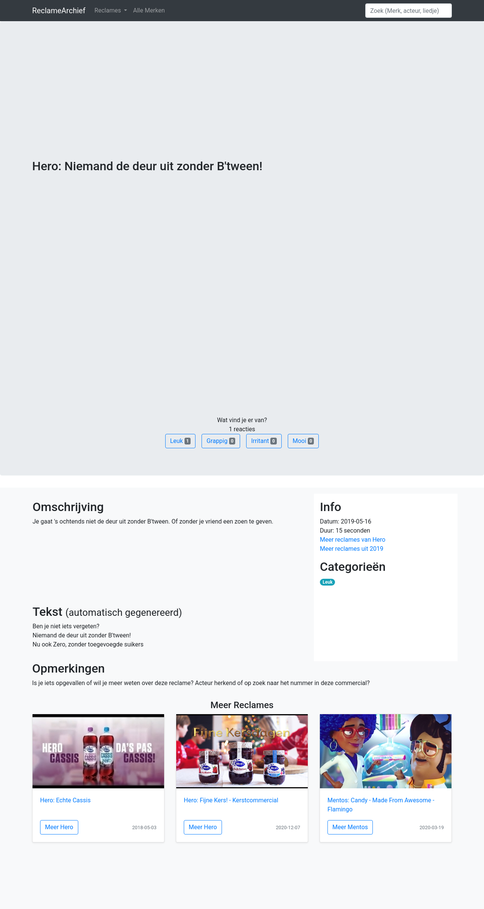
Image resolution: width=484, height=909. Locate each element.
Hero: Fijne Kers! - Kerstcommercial (231, 800)
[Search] (408, 10)
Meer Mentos (350, 827)
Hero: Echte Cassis (65, 800)
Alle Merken (149, 10)
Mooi (303, 440)
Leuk (180, 440)
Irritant (264, 440)
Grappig (220, 440)
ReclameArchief (58, 10)
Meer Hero (59, 827)
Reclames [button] (109, 10)
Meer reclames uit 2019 (351, 548)
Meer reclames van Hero (352, 539)
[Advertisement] (242, 102)
